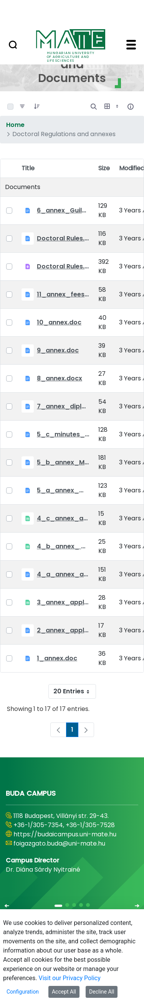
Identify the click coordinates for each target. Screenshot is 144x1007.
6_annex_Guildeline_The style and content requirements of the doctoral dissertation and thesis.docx (63, 210)
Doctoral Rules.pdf (63, 266)
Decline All (101, 992)
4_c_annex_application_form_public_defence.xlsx (63, 518)
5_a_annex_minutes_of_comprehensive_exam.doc (63, 490)
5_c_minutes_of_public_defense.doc (63, 434)
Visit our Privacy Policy (70, 978)
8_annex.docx (59, 378)
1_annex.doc (57, 658)
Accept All (64, 992)
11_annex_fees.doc (63, 294)
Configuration (23, 992)
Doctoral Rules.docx (63, 238)
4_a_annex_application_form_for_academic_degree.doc (63, 574)
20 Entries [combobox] (74, 691)
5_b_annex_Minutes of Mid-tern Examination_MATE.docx (63, 462)
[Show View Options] (112, 106)
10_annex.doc (59, 322)
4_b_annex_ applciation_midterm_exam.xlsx (63, 546)
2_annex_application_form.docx (63, 630)
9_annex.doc (58, 350)
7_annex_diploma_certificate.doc (63, 406)
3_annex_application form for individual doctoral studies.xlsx (63, 602)
